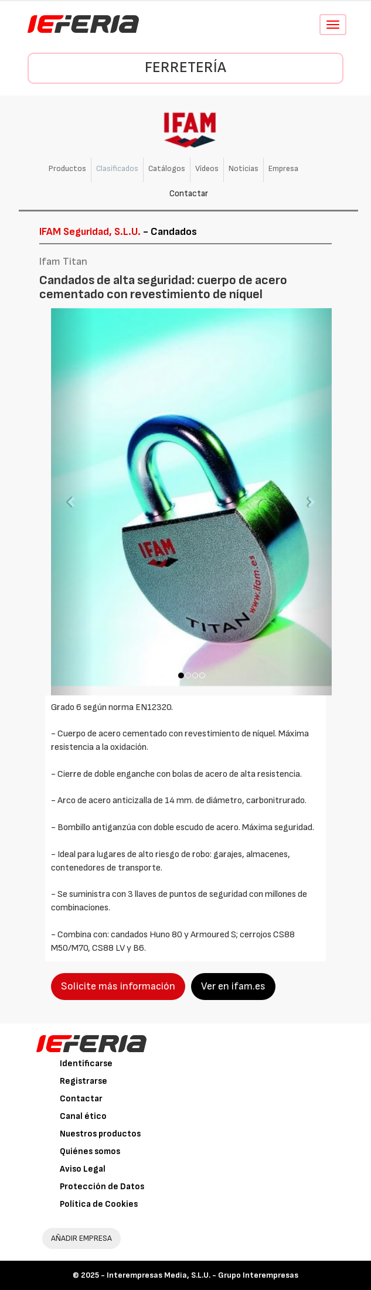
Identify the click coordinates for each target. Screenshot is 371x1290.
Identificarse (86, 1063)
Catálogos (166, 168)
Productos (67, 168)
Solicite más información (118, 986)
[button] (72, 501)
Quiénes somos (90, 1151)
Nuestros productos (100, 1133)
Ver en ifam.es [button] (233, 986)
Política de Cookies (99, 1204)
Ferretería (185, 68)
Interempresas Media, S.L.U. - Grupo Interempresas (202, 1275)
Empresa (283, 168)
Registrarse (83, 1081)
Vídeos (207, 168)
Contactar (188, 193)
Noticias (243, 168)
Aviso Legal (82, 1169)
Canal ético (83, 1116)
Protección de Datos (102, 1186)
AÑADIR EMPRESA (81, 1238)
